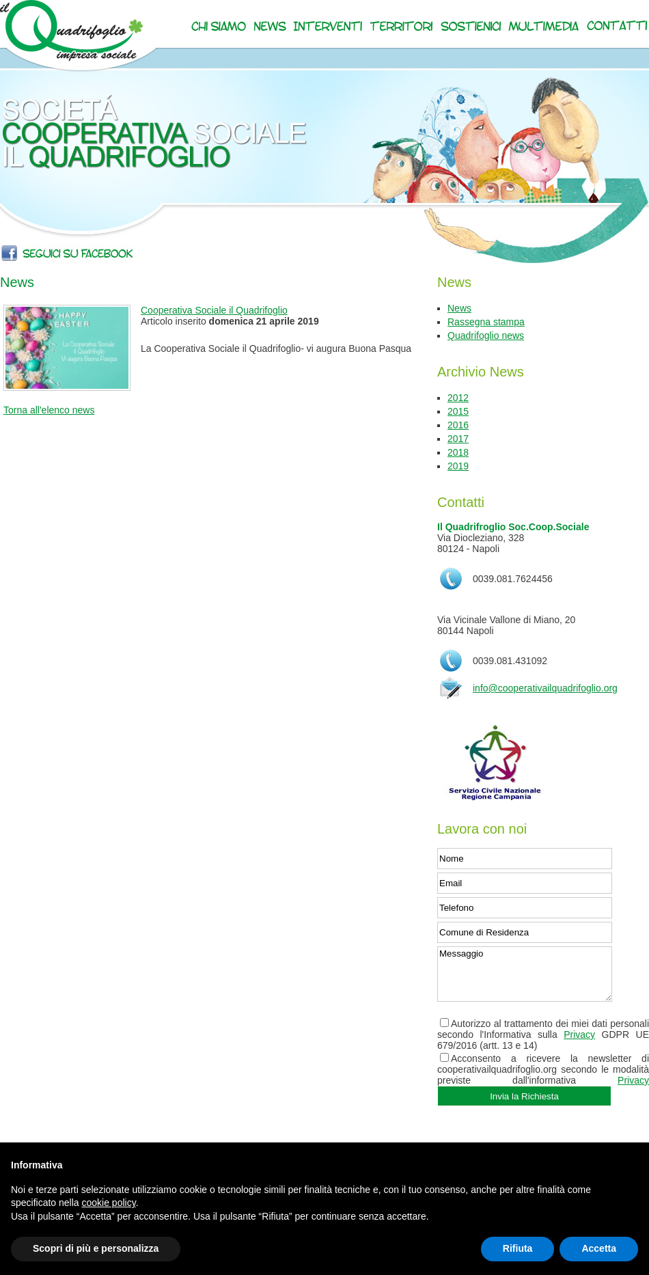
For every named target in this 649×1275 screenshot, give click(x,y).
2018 (458, 452)
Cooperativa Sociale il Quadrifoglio (214, 310)
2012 (458, 397)
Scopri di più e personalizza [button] (95, 1248)
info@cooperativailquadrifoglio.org (545, 688)
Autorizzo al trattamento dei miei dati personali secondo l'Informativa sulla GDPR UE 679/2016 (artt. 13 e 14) (543, 1034)
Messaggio (524, 974)
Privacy (579, 1034)
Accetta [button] (598, 1248)
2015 (458, 411)
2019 (458, 466)
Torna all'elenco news (48, 410)
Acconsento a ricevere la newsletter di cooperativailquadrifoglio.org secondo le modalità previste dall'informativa (543, 1069)
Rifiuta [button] (518, 1248)
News (459, 308)
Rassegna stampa (486, 321)
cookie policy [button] (109, 1202)
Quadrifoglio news (485, 335)
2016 (458, 425)
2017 (458, 438)
